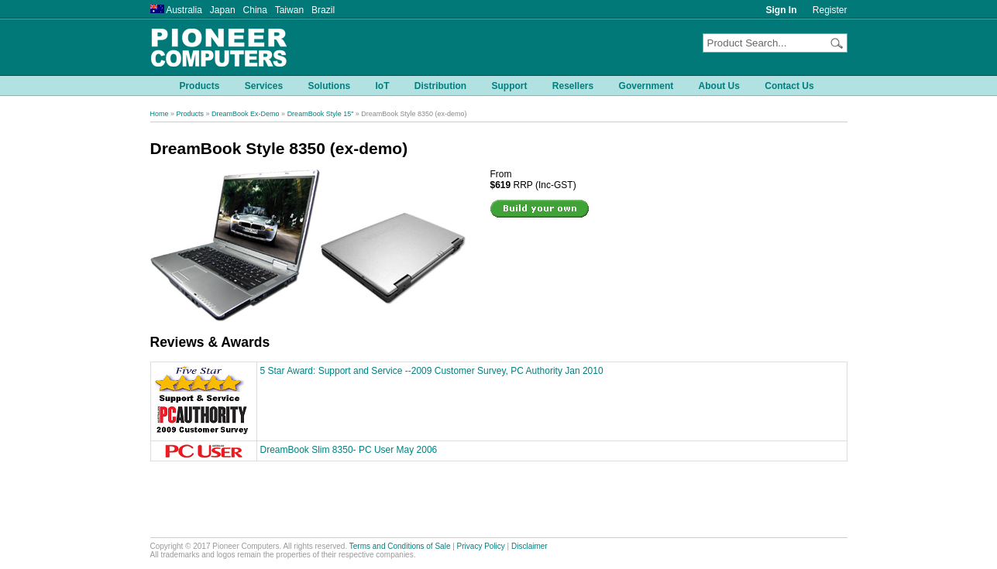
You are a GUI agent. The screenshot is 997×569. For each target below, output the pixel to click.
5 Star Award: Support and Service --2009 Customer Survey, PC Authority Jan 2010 (431, 370)
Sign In (781, 10)
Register (830, 10)
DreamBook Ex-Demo (245, 114)
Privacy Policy (481, 546)
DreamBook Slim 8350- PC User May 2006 (349, 449)
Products (191, 114)
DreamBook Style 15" (320, 114)
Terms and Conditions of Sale (400, 546)
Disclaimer (529, 546)
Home (159, 114)
